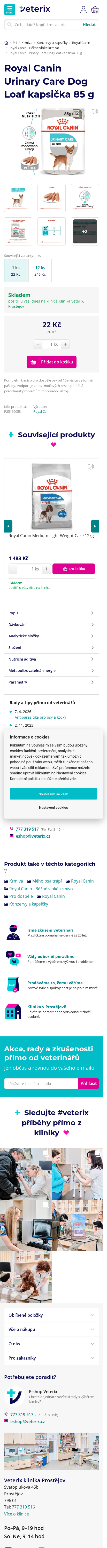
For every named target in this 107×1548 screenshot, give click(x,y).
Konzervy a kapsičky (52, 42)
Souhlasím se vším (53, 794)
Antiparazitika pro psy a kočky (40, 707)
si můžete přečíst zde (58, 778)
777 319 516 (23, 1479)
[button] (8, 516)
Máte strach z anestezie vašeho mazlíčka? (51, 720)
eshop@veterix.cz (30, 826)
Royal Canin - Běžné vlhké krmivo (34, 47)
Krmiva (26, 42)
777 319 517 (24, 819)
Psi (15, 42)
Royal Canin (81, 42)
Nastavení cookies (53, 807)
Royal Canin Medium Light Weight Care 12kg (51, 525)
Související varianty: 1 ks (22, 255)
